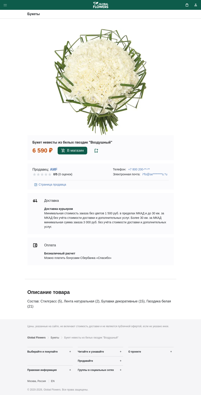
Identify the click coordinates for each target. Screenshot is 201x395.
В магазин (72, 150)
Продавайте (85, 360)
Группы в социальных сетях (96, 370)
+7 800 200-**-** (139, 169)
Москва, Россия (36, 381)
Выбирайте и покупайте (42, 351)
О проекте (134, 351)
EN (53, 381)
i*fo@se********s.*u (155, 174)
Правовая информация (42, 370)
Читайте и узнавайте (91, 351)
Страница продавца (50, 185)
